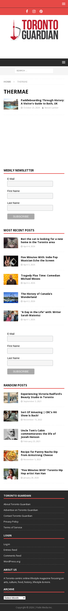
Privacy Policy (11, 521)
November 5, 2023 (32, 459)
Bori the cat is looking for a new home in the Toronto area (42, 240)
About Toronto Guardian (17, 504)
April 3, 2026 (29, 264)
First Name (13, 191)
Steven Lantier (51, 107)
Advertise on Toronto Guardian (21, 510)
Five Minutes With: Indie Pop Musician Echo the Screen (39, 258)
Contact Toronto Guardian (18, 515)
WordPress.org (12, 561)
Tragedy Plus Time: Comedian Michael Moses (40, 277)
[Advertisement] (36, 49)
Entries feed (10, 549)
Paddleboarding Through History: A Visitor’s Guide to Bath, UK (42, 101)
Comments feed (12, 555)
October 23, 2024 (31, 107)
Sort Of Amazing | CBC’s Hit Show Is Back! (39, 413)
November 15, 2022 (32, 419)
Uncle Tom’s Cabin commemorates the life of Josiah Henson (38, 434)
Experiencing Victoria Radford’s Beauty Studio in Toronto (41, 395)
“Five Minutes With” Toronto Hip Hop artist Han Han (42, 471)
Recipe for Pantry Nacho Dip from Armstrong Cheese (39, 453)
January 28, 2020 (31, 477)
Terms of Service (13, 527)
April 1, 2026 (29, 319)
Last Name (13, 202)
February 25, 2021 (31, 441)
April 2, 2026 (29, 283)
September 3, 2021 (32, 401)
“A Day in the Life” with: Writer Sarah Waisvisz (41, 313)
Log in (7, 544)
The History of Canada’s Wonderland (36, 295)
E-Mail (11, 178)
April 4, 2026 (29, 246)
